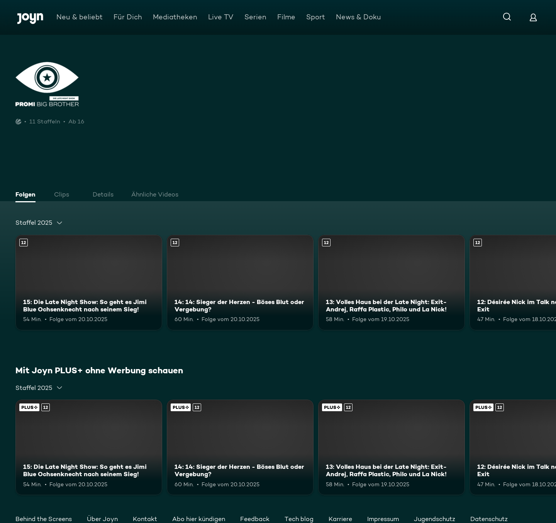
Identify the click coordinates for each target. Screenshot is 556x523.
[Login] (533, 17)
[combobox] (39, 223)
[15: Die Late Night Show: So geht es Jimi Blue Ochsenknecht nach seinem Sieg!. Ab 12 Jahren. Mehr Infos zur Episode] (88, 282)
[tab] (27, 195)
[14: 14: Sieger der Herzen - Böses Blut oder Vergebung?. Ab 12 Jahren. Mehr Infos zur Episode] (240, 282)
